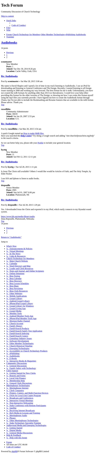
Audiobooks (9, 42)
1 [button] (6, 55)
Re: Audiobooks (9, 76)
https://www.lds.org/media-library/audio (18, 216)
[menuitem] (19, 25)
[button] (10, 52)
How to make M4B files (33, 133)
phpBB (14, 451)
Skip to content (7, 16)
